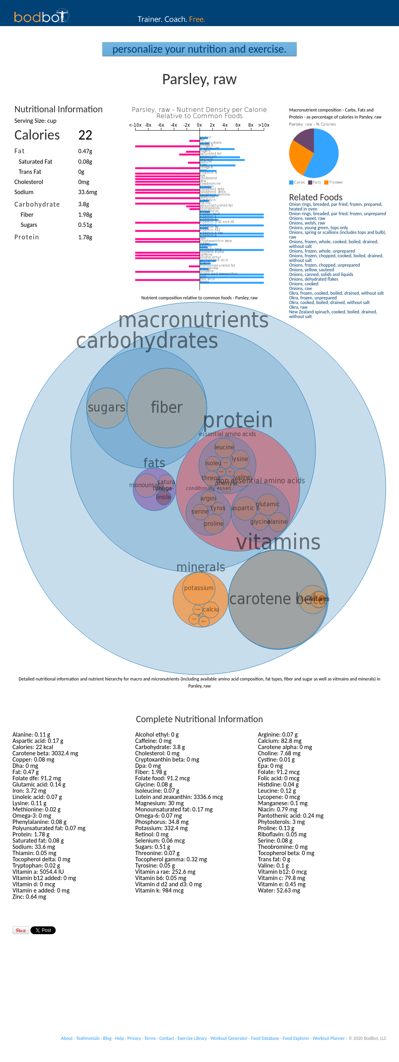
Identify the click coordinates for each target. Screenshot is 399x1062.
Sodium (24, 192)
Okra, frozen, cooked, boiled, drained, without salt (336, 293)
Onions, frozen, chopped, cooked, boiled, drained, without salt (336, 258)
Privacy (134, 1038)
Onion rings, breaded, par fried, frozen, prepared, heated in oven (335, 206)
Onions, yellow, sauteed (311, 269)
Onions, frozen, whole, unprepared (322, 251)
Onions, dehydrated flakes (313, 279)
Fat (19, 151)
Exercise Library (192, 1038)
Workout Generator (228, 1038)
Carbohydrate (37, 204)
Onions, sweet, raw (307, 218)
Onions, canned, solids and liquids (321, 274)
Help (119, 1038)
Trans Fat (30, 171)
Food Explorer (296, 1038)
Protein (26, 237)
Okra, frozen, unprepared (313, 297)
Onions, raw (300, 288)
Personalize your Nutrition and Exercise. (199, 49)
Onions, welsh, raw (307, 223)
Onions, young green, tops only (318, 227)
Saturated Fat (35, 161)
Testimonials (88, 1038)
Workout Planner (328, 1038)
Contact (166, 1038)
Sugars (29, 224)
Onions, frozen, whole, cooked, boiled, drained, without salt (333, 244)
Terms (150, 1038)
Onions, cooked (303, 283)
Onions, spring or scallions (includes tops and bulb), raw (337, 235)
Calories (37, 134)
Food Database (265, 1038)
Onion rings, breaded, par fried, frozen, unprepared (337, 213)
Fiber (27, 214)
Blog (107, 1038)
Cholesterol (28, 182)
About (67, 1038)
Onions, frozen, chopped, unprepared (324, 265)
